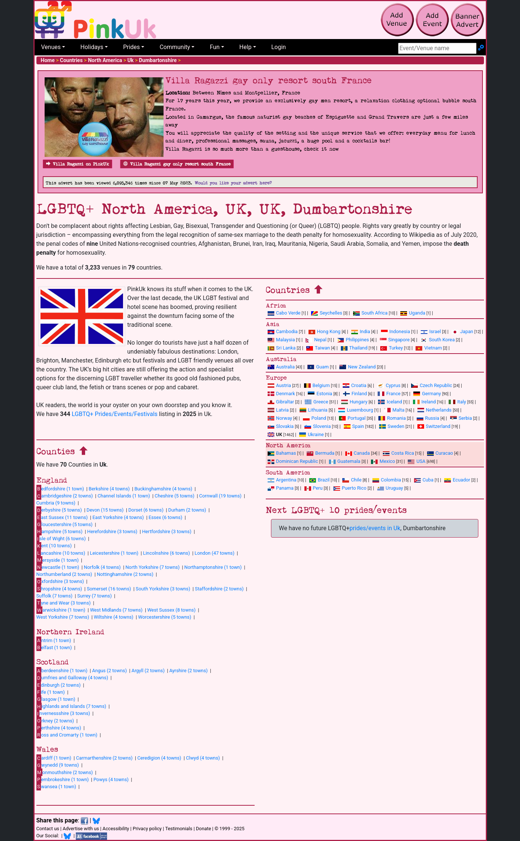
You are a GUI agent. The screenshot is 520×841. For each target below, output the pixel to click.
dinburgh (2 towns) (58, 685)
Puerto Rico (349, 488)
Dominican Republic (293, 461)
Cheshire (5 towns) (174, 496)
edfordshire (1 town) (60, 488)
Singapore (395, 339)
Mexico (383, 461)
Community (174, 47)
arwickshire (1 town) (60, 610)
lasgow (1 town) (55, 699)
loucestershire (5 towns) (64, 524)
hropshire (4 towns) (59, 588)
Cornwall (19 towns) (220, 496)
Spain (354, 426)
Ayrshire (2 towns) (188, 670)
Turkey (391, 348)
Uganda (412, 313)
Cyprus (389, 385)
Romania (392, 418)
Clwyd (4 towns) (203, 758)
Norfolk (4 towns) (102, 567)
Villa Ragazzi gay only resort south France (176, 164)
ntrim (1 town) (53, 640)
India (360, 331)
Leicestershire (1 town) (114, 553)
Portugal (352, 418)
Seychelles (326, 313)
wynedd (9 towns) (57, 765)
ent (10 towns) (54, 546)
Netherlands (434, 410)
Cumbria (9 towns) (55, 503)
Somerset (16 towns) (109, 589)
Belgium (317, 385)
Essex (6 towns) (166, 517)
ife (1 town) (50, 692)
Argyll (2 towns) (148, 670)
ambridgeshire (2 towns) (64, 496)
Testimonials (178, 828)
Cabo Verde (284, 313)
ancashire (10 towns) (60, 553)
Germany (427, 393)
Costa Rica (398, 453)
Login (278, 47)
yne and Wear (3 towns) (63, 602)
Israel (431, 331)
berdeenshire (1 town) (62, 670)
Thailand (354, 348)
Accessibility (116, 828)
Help (245, 47)
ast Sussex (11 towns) (62, 517)
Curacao (440, 453)
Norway (280, 418)
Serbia (461, 418)
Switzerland (433, 426)
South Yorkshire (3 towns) (163, 589)
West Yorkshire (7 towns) (62, 617)
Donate (203, 828)
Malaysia (281, 339)
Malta (394, 410)
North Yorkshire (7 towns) (152, 567)
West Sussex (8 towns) (171, 610)
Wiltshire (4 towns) (113, 617)
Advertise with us (81, 828)
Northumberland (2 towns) (64, 574)
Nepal (316, 339)
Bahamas (282, 453)
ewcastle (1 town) (57, 567)
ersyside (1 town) (57, 560)
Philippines (353, 339)
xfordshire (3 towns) (60, 581)
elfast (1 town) (54, 647)
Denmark (281, 393)
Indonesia (395, 331)
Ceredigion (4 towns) (159, 758)
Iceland (390, 402)
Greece (316, 402)
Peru (313, 488)
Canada (357, 453)
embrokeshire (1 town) (62, 779)
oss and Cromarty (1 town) (66, 734)
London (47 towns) (215, 553)
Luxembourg (355, 410)
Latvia (278, 410)
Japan (462, 331)
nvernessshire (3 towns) (63, 713)
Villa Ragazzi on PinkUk (77, 164)
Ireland (424, 402)
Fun (214, 47)
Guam (318, 367)
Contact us (47, 828)
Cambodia (283, 331)
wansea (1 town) (56, 786)
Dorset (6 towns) (146, 510)
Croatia (354, 385)
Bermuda (321, 453)
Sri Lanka (282, 348)
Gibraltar (281, 402)
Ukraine (311, 434)
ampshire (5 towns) (59, 531)
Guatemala (345, 461)
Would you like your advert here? (233, 183)
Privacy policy (147, 828)
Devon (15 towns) (105, 510)
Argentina (282, 480)
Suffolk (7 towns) (54, 596)
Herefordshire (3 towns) (112, 531)
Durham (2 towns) (187, 510)
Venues (51, 47)
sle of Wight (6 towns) (61, 538)
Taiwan (318, 348)
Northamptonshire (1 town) (213, 567)
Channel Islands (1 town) (123, 496)
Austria (279, 385)
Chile (351, 480)
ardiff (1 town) (53, 758)
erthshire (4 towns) (58, 727)
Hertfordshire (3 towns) (166, 531)
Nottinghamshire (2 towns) (125, 574)
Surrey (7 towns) (94, 596)
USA (416, 461)
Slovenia (317, 426)
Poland (314, 418)
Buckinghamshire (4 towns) (164, 489)
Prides (131, 47)
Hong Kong (324, 331)
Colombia (386, 480)
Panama (281, 488)
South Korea (437, 339)
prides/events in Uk (374, 528)
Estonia (320, 393)
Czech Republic (431, 385)
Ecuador (457, 480)
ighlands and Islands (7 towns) (71, 706)
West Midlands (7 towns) (116, 610)
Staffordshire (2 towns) (219, 589)
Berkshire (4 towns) (109, 489)
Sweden (391, 426)
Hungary (354, 402)
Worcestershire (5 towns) (164, 617)
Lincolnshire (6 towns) (166, 553)
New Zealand (357, 367)
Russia (428, 418)
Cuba (424, 480)
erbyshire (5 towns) (59, 510)
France (389, 393)
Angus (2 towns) (109, 670)
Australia (281, 367)
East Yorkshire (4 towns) (118, 517)
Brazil (319, 480)
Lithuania (313, 410)
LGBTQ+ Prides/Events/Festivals (115, 414)
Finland (355, 393)
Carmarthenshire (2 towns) (104, 758)
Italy (457, 402)
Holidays (91, 47)
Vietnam (429, 348)
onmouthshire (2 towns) (64, 772)
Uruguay (390, 488)
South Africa (370, 313)
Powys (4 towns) (111, 779)
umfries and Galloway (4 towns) (72, 678)
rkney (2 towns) (55, 720)
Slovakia (281, 426)
